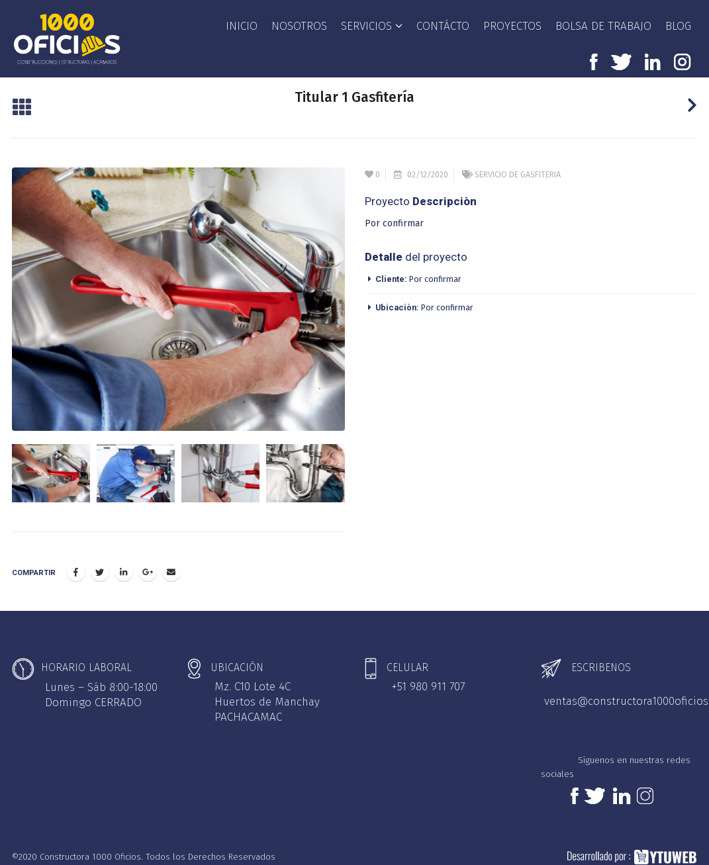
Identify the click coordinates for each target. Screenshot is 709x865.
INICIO (242, 26)
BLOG (678, 26)
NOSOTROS (299, 26)
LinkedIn (124, 564)
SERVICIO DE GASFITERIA (518, 174)
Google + (147, 564)
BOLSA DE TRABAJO (603, 26)
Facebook (76, 564)
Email (171, 564)
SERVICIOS (366, 26)
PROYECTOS (512, 26)
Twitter (100, 564)
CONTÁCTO (442, 26)
